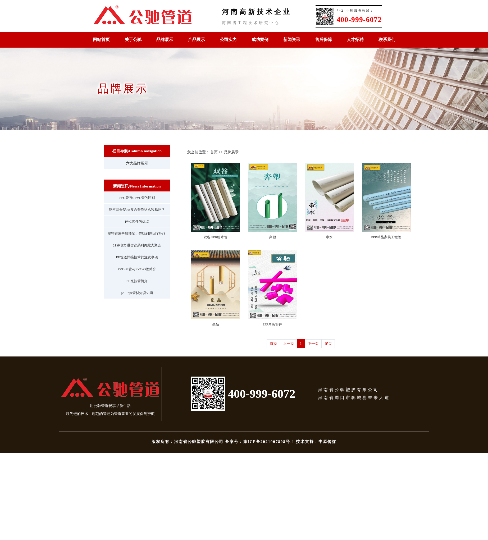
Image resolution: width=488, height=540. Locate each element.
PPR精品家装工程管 (386, 237)
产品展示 (196, 39)
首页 (214, 152)
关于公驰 (133, 39)
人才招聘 (355, 39)
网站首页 (101, 39)
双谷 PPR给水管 (216, 237)
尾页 (328, 344)
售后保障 (323, 39)
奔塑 (272, 237)
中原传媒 (327, 442)
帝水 (329, 237)
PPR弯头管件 (272, 324)
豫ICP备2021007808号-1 (268, 442)
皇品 (215, 324)
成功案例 (260, 39)
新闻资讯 (291, 39)
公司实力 (228, 39)
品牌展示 (164, 39)
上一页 (288, 344)
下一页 (313, 344)
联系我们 (386, 39)
